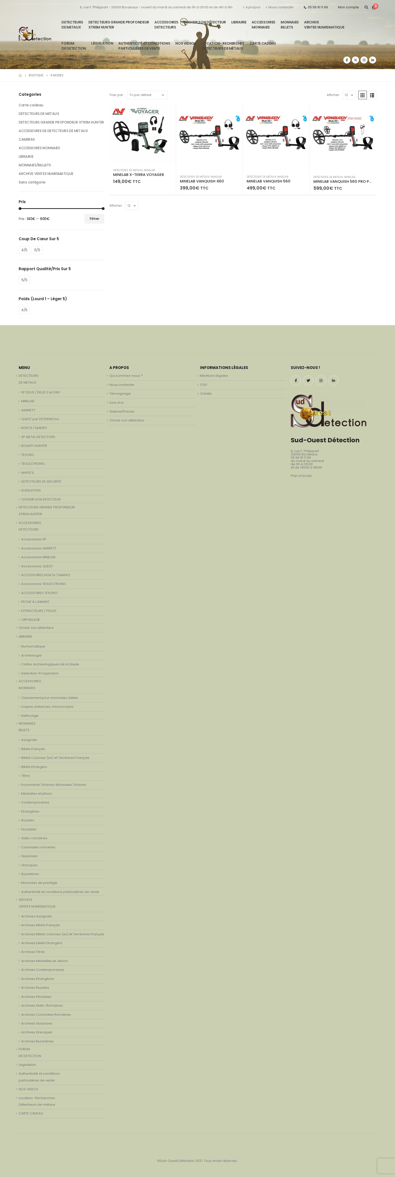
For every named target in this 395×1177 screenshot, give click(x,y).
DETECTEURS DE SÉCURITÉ (41, 481)
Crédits (206, 393)
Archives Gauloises (36, 1023)
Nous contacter (280, 7)
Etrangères (30, 811)
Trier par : (117, 94)
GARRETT (28, 410)
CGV (203, 384)
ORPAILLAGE (30, 619)
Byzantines (30, 874)
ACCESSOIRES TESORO (39, 593)
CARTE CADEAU (263, 43)
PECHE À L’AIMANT (35, 601)
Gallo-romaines (34, 838)
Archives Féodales (36, 996)
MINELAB (149, 170)
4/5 (24, 250)
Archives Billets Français (40, 925)
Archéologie (31, 655)
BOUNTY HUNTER (34, 445)
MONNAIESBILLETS (290, 25)
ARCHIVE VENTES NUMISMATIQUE (324, 25)
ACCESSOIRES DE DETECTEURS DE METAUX (53, 130)
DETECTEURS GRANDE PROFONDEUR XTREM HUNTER (118, 25)
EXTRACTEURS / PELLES (38, 610)
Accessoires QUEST (37, 566)
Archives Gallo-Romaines (42, 1005)
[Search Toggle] (366, 7)
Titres (25, 775)
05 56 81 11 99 (316, 7)
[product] (142, 134)
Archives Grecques (36, 1032)
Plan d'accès (301, 475)
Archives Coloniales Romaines (46, 1014)
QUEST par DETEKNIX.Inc (40, 419)
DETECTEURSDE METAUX (72, 25)
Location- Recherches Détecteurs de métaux (223, 46)
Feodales (29, 829)
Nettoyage (30, 715)
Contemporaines (35, 802)
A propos (251, 7)
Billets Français (33, 749)
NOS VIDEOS (185, 43)
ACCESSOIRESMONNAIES (263, 25)
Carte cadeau (31, 105)
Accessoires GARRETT (38, 548)
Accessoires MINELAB (38, 557)
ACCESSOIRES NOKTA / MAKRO (45, 575)
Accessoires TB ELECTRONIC (43, 583)
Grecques (29, 865)
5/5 (37, 250)
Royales (27, 820)
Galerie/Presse (121, 411)
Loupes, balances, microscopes (47, 706)
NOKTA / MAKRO (34, 427)
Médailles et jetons (36, 793)
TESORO (27, 454)
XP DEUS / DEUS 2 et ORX (40, 392)
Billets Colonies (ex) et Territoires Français (55, 757)
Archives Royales (35, 987)
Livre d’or (116, 402)
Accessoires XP (33, 539)
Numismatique (33, 646)
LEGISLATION (31, 490)
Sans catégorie (32, 182)
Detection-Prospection (40, 673)
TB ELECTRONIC (33, 463)
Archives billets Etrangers (41, 943)
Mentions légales (214, 375)
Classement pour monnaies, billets (49, 697)
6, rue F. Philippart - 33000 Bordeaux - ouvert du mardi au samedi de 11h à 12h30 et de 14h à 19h (156, 7)
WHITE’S (27, 472)
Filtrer (94, 218)
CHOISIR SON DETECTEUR (41, 499)
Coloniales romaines (38, 847)
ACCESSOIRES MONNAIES (39, 147)
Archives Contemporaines (42, 969)
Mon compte (348, 7)
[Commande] (147, 95)
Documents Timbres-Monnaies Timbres (53, 784)
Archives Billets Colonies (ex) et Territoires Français (62, 934)
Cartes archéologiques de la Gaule (50, 664)
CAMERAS (27, 139)
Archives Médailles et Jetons (44, 960)
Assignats (29, 739)
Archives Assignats (36, 916)
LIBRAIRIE (238, 22)
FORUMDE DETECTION (73, 46)
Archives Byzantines (37, 1041)
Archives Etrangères (37, 978)
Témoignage (120, 393)
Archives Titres (33, 951)
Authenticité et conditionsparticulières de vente (144, 46)
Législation (102, 43)
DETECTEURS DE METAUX (128, 170)
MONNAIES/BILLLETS (35, 165)
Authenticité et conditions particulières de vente (60, 891)
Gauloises (29, 856)
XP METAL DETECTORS (38, 437)
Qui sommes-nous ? (126, 375)
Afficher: (333, 94)
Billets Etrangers (34, 766)
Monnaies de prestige (39, 882)
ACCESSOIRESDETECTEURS (166, 25)
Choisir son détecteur (204, 22)
